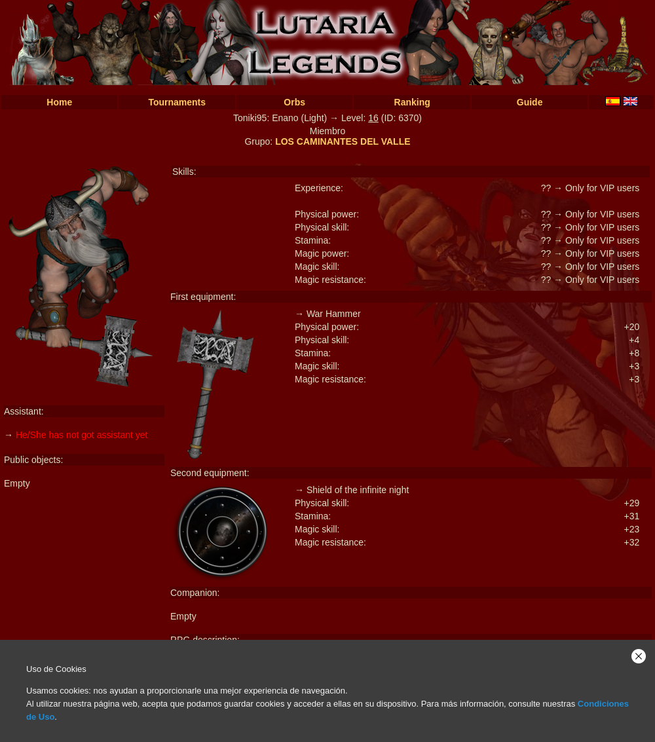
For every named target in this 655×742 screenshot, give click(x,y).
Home (59, 102)
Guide (530, 102)
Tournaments (177, 102)
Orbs (294, 102)
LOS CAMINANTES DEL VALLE (342, 141)
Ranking (412, 102)
